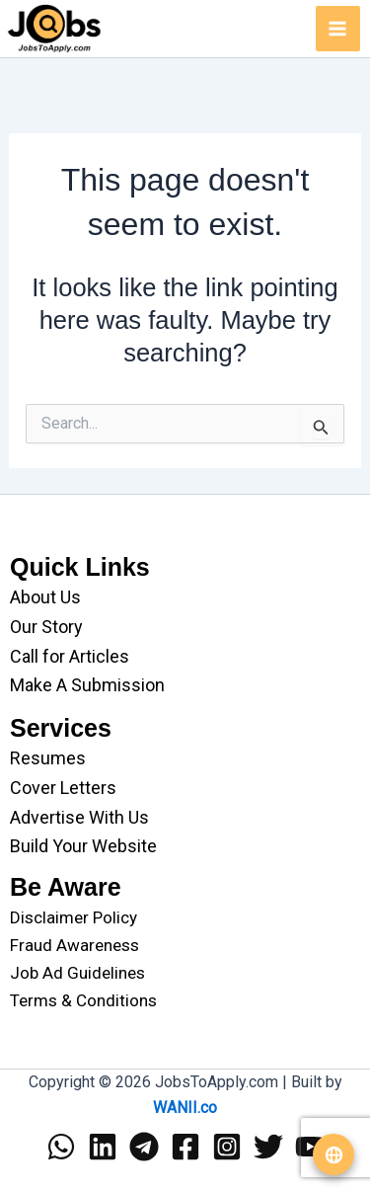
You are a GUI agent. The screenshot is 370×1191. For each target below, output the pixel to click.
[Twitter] (268, 1146)
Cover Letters (63, 787)
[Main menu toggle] (338, 28)
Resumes (48, 758)
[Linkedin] (102, 1146)
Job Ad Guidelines (77, 973)
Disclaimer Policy (73, 917)
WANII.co (185, 1107)
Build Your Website (83, 845)
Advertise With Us (79, 817)
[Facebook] (185, 1146)
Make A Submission (87, 685)
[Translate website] (333, 1154)
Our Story (46, 626)
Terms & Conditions (83, 1000)
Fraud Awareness (74, 945)
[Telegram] (144, 1146)
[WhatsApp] (61, 1146)
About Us (45, 597)
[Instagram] (227, 1146)
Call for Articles (69, 656)
